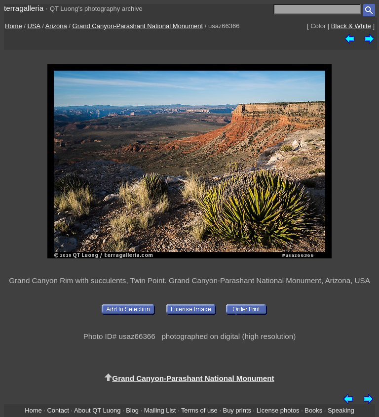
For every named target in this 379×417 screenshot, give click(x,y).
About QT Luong (97, 410)
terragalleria (23, 8)
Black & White (351, 26)
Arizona (56, 26)
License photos (278, 410)
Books (313, 410)
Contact (58, 410)
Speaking (341, 410)
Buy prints (237, 410)
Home (13, 26)
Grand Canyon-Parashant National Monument (138, 26)
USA (34, 26)
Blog (132, 410)
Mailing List (160, 410)
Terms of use (199, 410)
